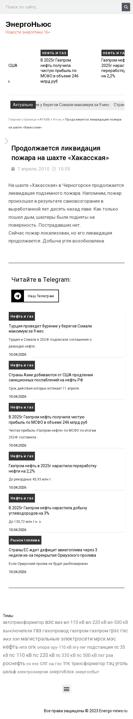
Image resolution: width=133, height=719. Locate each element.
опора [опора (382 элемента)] (43, 647)
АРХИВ (44, 119)
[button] (35, 296)
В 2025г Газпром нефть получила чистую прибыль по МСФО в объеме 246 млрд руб (85, 71)
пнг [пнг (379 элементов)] (83, 647)
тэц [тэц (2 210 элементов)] (110, 663)
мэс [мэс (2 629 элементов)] (111, 639)
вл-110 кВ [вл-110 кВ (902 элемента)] (74, 622)
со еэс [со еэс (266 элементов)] (32, 663)
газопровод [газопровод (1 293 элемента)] (56, 630)
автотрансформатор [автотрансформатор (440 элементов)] (23, 622)
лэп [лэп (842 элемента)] (16, 639)
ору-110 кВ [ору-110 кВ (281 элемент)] (61, 647)
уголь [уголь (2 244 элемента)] (121, 663)
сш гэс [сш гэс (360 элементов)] (55, 663)
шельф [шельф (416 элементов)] (9, 671)
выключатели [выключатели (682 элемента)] (17, 630)
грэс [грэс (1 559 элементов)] (114, 630)
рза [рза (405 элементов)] (109, 655)
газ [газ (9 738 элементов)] (37, 630)
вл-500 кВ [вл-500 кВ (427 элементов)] (118, 622)
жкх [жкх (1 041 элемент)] (7, 639)
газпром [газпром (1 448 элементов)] (79, 630)
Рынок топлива (25, 540)
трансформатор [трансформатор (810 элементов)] (88, 663)
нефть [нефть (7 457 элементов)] (10, 647)
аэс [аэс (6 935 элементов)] (49, 622)
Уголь (57, 119)
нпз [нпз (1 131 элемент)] (23, 647)
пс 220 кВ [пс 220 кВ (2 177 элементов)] (44, 655)
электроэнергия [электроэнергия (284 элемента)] (32, 671)
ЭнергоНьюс (28, 24)
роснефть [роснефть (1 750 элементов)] (14, 663)
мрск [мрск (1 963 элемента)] (100, 639)
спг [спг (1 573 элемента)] (44, 663)
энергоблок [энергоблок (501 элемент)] (61, 671)
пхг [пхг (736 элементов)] (101, 655)
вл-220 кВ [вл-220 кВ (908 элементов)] (96, 622)
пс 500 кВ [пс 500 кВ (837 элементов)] (87, 655)
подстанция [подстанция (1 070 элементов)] (100, 647)
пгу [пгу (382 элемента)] (76, 647)
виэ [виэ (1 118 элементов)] (59, 622)
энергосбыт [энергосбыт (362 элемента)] (87, 671)
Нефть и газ (19, 53)
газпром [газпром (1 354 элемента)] (99, 630)
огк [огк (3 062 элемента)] (32, 647)
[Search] (126, 7)
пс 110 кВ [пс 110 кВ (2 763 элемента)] (20, 655)
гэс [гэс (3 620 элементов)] (124, 631)
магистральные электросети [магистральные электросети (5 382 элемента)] (57, 638)
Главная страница (22, 119)
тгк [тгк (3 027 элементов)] (66, 663)
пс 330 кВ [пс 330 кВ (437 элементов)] (66, 655)
